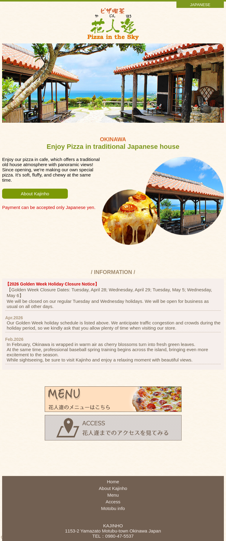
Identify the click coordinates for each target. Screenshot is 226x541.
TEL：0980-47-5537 (113, 536)
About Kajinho (35, 193)
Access (113, 501)
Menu (113, 495)
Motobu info (113, 508)
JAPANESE (200, 4)
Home (113, 481)
